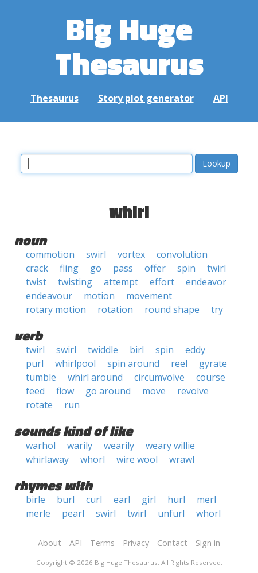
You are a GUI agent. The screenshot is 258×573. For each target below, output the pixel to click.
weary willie (170, 445)
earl (122, 499)
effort (162, 282)
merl (206, 499)
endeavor (206, 282)
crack (37, 268)
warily (79, 445)
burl (66, 499)
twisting (75, 282)
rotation (115, 309)
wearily (119, 445)
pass (123, 268)
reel (179, 363)
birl (137, 349)
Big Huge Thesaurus (129, 46)
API (220, 98)
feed (35, 391)
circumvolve (159, 377)
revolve (193, 391)
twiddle (103, 349)
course (210, 377)
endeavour (49, 295)
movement (149, 295)
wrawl (181, 459)
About (49, 542)
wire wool (137, 459)
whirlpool (75, 363)
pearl (73, 513)
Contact (172, 542)
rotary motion (56, 309)
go (95, 268)
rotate (39, 404)
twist (36, 282)
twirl (216, 268)
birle (35, 499)
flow (65, 391)
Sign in (208, 542)
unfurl (171, 513)
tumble (41, 377)
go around (108, 391)
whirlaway (47, 459)
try (217, 309)
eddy (195, 349)
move (154, 391)
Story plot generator (146, 98)
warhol (41, 445)
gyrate (213, 363)
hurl (176, 499)
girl (149, 499)
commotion (50, 254)
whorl (92, 459)
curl (94, 499)
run (72, 404)
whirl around (95, 377)
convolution (182, 254)
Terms (102, 542)
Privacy (136, 542)
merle (38, 513)
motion (99, 295)
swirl (96, 254)
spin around (133, 363)
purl (35, 363)
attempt (121, 282)
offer (155, 268)
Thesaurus (54, 98)
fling (69, 268)
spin (186, 268)
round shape (172, 309)
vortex (131, 254)
